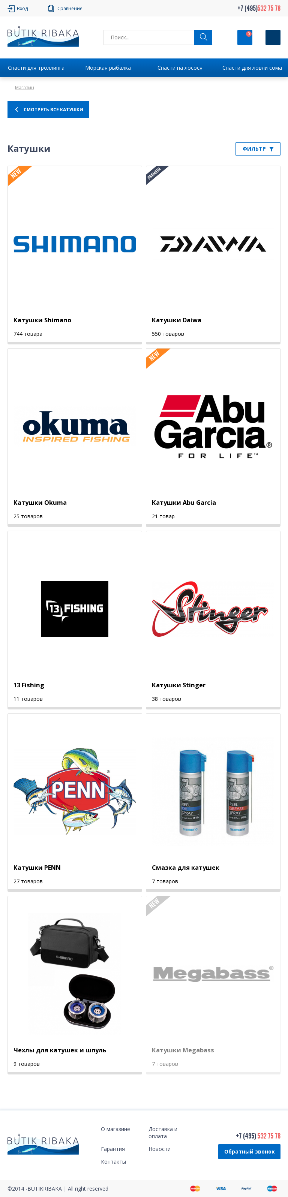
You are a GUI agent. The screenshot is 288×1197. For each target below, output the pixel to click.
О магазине (115, 1129)
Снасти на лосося (180, 67)
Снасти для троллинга (36, 67)
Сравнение (69, 8)
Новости (159, 1148)
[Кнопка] (273, 37)
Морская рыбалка (108, 67)
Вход (22, 8)
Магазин (24, 87)
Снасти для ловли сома (252, 67)
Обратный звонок (249, 1151)
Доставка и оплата (162, 1132)
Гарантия (113, 1148)
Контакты (113, 1161)
